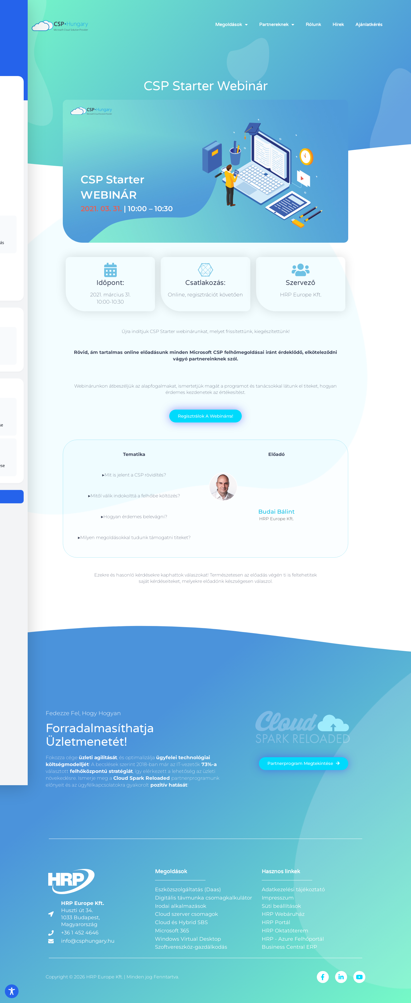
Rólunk (313, 25)
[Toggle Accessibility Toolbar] (11, 991)
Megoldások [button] (231, 25)
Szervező (300, 283)
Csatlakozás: (205, 283)
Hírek (338, 25)
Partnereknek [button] (276, 25)
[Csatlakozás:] (205, 270)
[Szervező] (300, 270)
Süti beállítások (281, 906)
